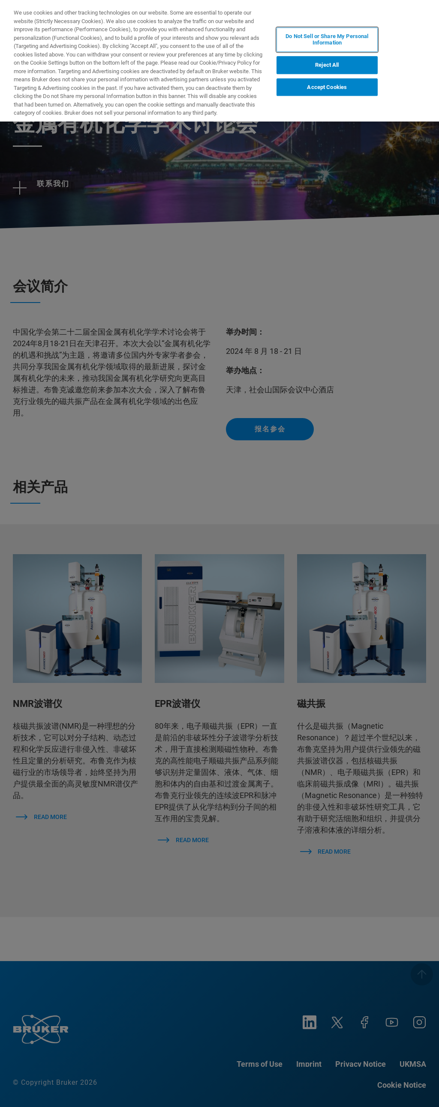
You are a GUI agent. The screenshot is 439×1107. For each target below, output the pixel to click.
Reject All (327, 65)
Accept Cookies (327, 87)
